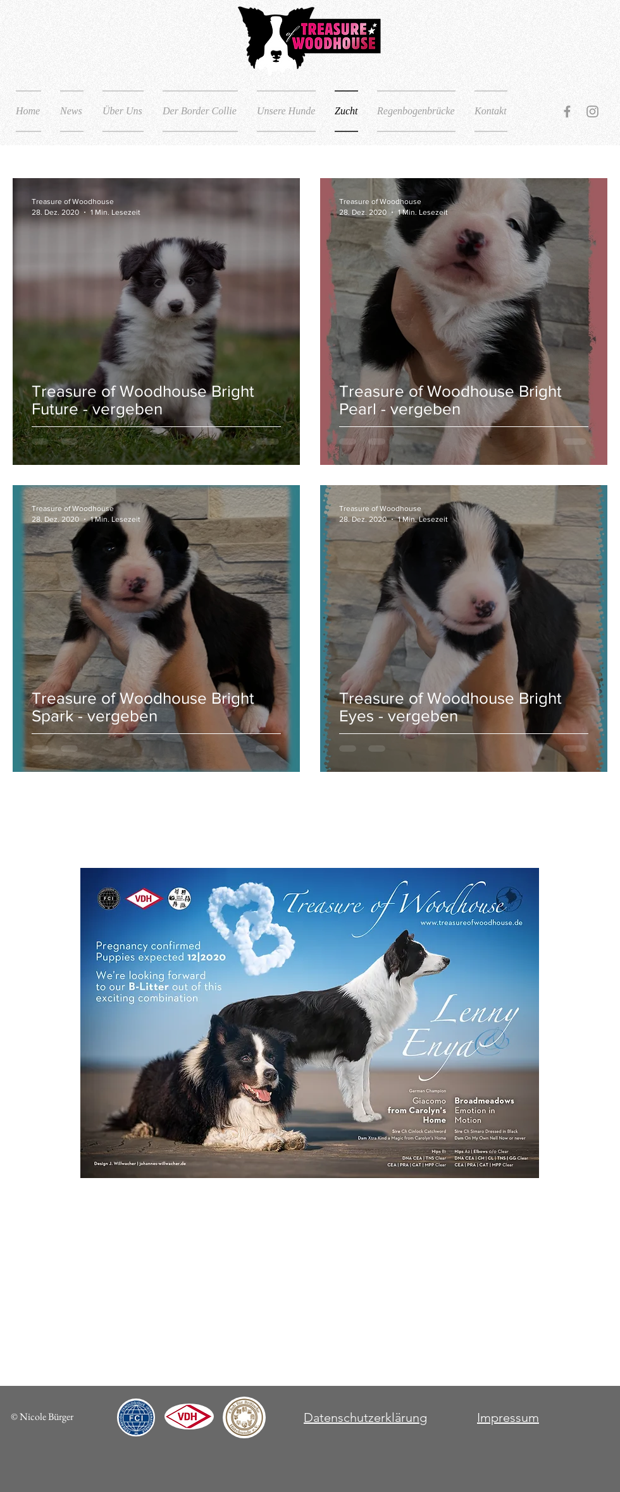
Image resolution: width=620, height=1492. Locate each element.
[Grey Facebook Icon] (567, 111)
